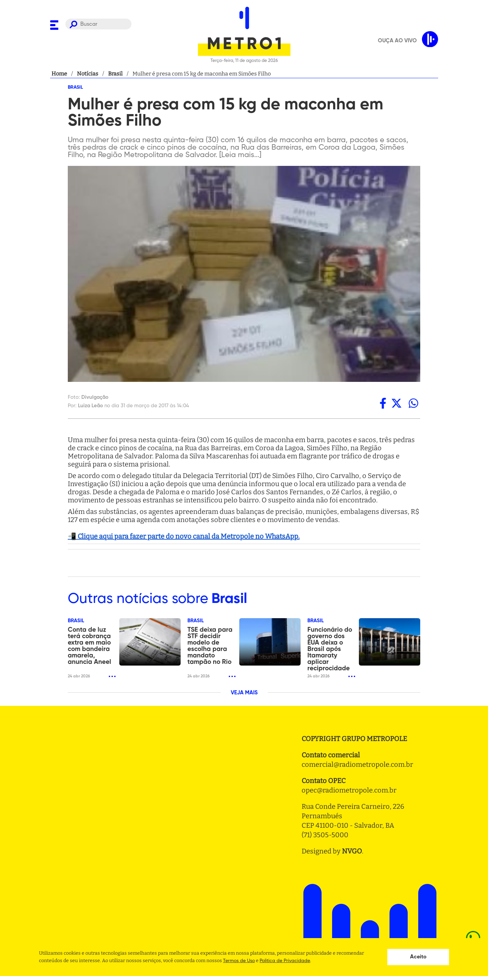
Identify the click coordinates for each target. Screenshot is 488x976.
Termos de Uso (239, 960)
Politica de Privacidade (285, 960)
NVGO (352, 851)
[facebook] (383, 403)
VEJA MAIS (244, 693)
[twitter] (396, 403)
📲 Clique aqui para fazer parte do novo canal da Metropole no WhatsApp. (184, 536)
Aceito (418, 957)
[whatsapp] (413, 403)
